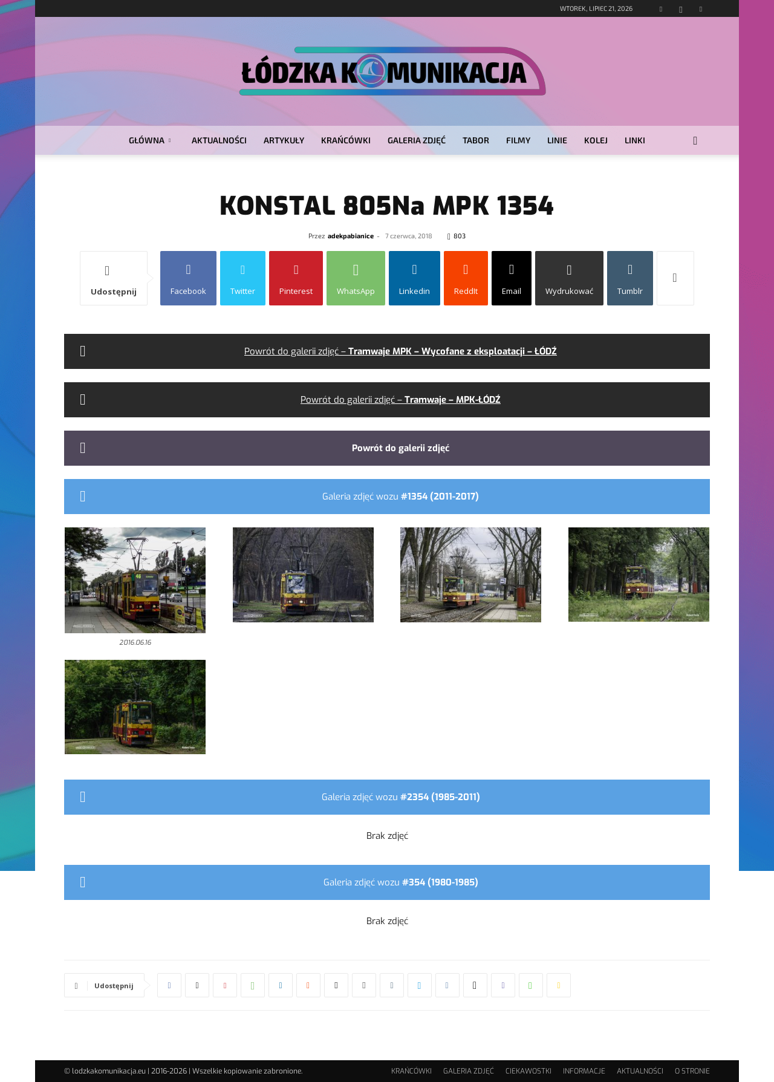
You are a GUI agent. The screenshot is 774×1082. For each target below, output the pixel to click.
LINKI (635, 140)
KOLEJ (596, 140)
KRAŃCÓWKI (346, 140)
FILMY (518, 140)
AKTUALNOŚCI (219, 140)
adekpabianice (351, 236)
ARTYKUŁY (284, 140)
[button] (695, 141)
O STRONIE (692, 1071)
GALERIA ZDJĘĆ (417, 140)
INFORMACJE (584, 1071)
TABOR (476, 140)
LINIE (557, 140)
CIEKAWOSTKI (528, 1071)
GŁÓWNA (150, 140)
